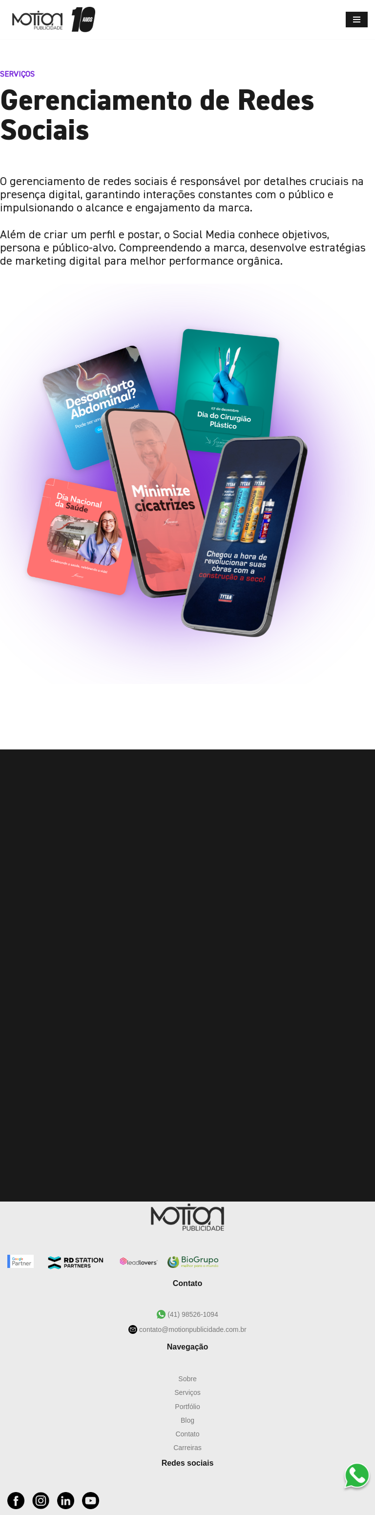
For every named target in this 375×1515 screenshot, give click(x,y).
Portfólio (187, 1407)
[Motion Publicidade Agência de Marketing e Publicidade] (51, 19)
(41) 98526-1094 (192, 1314)
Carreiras (187, 1448)
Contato (187, 1434)
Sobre (187, 1379)
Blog (187, 1420)
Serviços (187, 1392)
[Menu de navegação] (357, 19)
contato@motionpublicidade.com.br (192, 1329)
